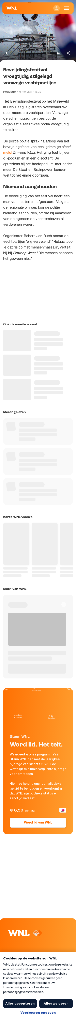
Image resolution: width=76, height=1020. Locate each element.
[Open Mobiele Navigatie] (66, 8)
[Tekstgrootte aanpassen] (59, 53)
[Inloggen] (56, 8)
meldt (8, 152)
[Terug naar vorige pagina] (7, 53)
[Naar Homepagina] (11, 8)
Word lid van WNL (38, 822)
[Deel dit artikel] (69, 53)
